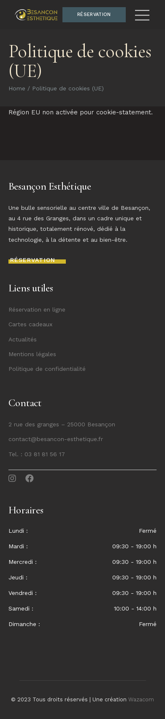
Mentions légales (32, 354)
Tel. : (16, 454)
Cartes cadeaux (30, 324)
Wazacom (141, 699)
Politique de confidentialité (47, 368)
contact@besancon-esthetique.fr (55, 439)
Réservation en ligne (36, 309)
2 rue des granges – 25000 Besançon (61, 424)
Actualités (22, 339)
